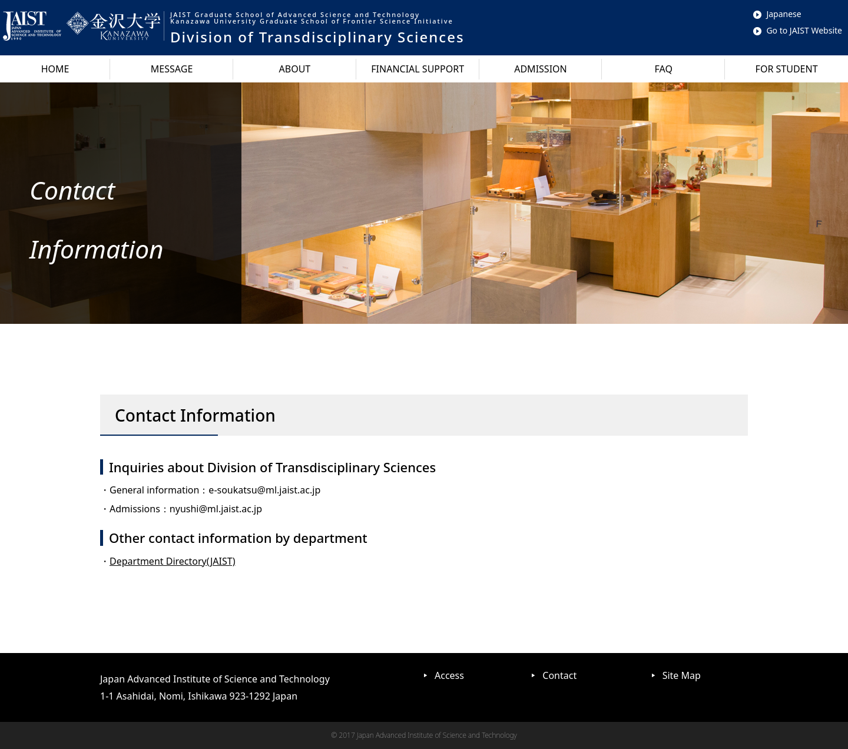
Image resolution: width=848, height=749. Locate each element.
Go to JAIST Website (797, 30)
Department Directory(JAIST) (172, 561)
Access (449, 675)
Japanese (777, 13)
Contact (559, 675)
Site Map (681, 675)
